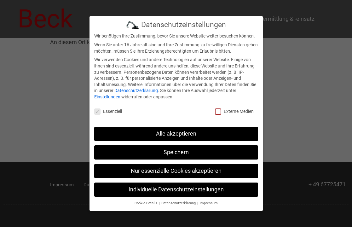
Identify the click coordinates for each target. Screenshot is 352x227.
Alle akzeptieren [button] (176, 134)
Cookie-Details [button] (146, 203)
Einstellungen (107, 96)
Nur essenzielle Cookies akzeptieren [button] (176, 171)
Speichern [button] (176, 152)
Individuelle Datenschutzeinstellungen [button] (176, 189)
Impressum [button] (209, 203)
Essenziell (108, 111)
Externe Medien (234, 111)
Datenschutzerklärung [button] (179, 203)
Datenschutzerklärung (136, 90)
